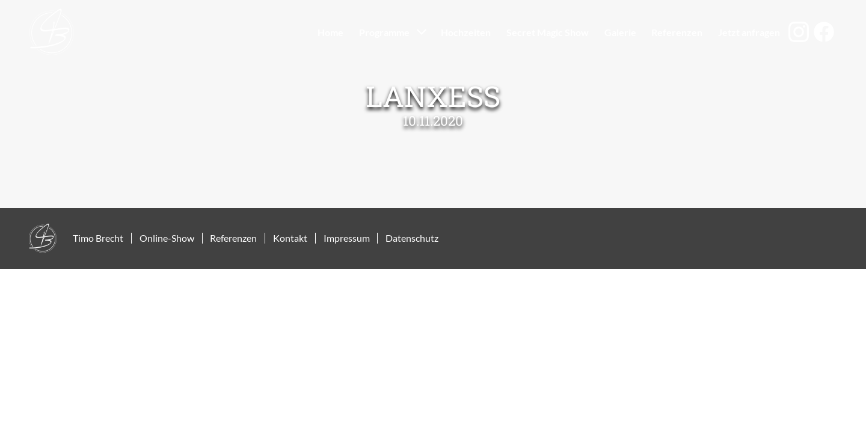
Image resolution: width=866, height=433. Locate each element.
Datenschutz (411, 238)
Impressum (347, 238)
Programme (384, 32)
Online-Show (167, 238)
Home (330, 32)
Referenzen (676, 32)
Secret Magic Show (547, 32)
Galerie (620, 32)
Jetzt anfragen (749, 32)
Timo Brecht (98, 238)
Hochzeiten (466, 32)
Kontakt (290, 238)
